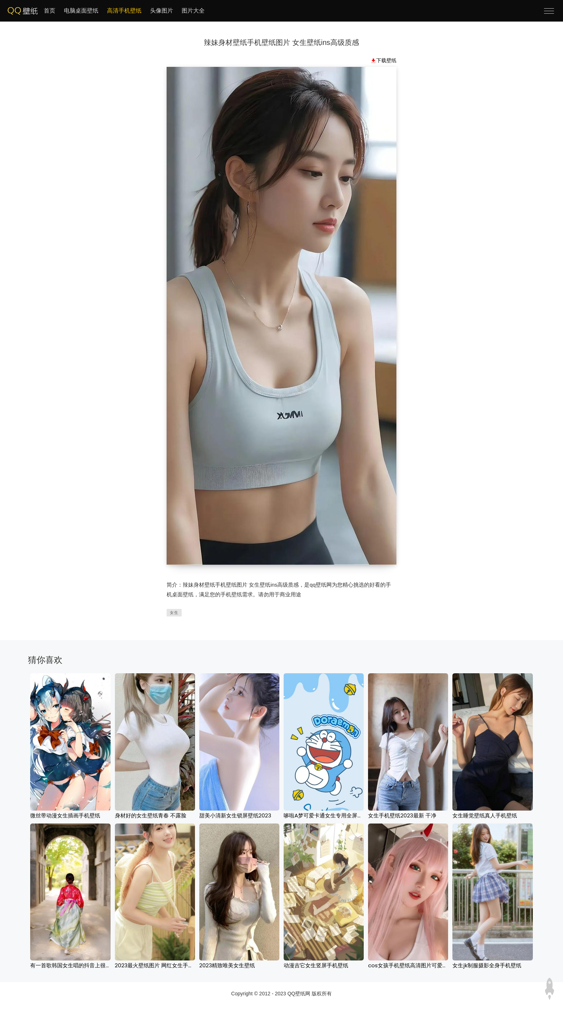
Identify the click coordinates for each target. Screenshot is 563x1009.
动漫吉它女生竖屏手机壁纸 (316, 965)
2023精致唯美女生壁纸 (227, 965)
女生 (174, 612)
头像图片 (161, 11)
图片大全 (193, 11)
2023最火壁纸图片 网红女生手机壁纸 (160, 965)
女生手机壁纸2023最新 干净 (402, 815)
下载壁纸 (386, 60)
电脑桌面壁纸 (81, 11)
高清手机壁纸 (124, 11)
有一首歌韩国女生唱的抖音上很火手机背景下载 (86, 965)
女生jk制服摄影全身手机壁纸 (486, 965)
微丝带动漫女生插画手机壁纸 (65, 815)
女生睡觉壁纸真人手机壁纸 (484, 815)
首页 (49, 11)
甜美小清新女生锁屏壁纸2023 (235, 815)
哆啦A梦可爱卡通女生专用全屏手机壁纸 (331, 815)
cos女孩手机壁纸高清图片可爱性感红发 (416, 965)
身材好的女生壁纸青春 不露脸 (150, 815)
